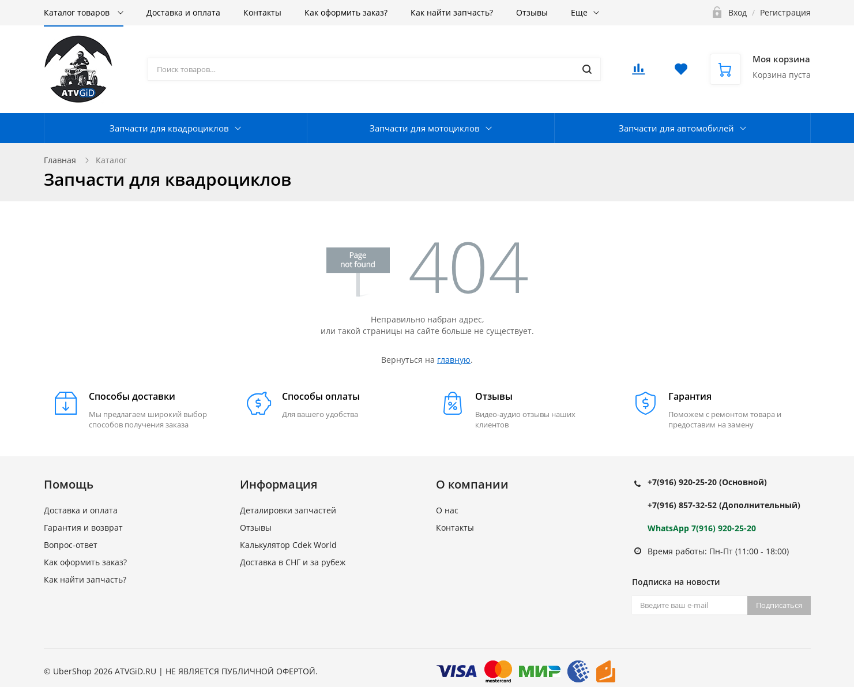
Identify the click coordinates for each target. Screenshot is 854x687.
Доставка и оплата (183, 12)
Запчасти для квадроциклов (169, 128)
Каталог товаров (78, 12)
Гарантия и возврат (83, 527)
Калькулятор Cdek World (288, 544)
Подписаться (779, 605)
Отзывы (532, 12)
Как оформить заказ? (346, 12)
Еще (579, 12)
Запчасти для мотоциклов (425, 128)
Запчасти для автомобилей (676, 128)
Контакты (262, 12)
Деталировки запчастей (288, 510)
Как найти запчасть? (452, 12)
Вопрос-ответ (70, 544)
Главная (60, 160)
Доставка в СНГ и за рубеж (292, 562)
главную (454, 359)
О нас (447, 510)
